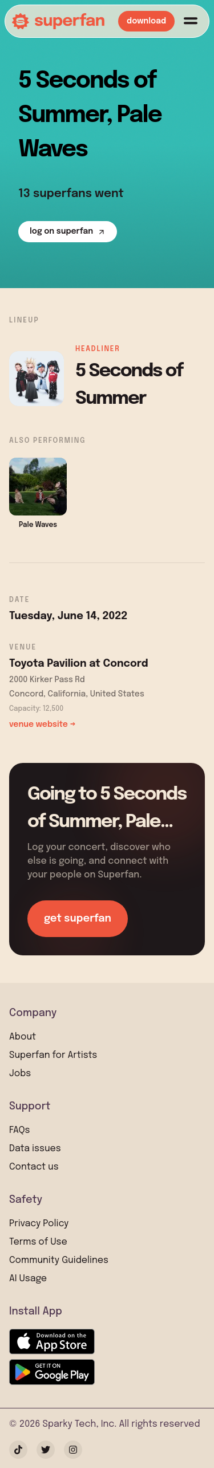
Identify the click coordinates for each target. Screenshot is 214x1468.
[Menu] (190, 21)
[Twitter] (46, 1450)
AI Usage (28, 1279)
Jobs (20, 1074)
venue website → (42, 725)
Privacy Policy (38, 1224)
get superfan (77, 919)
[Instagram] (73, 1450)
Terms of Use (38, 1242)
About (22, 1037)
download (146, 21)
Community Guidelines (58, 1260)
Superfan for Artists (53, 1055)
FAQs (19, 1130)
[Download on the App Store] (52, 1342)
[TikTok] (18, 1450)
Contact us (34, 1167)
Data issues (35, 1149)
